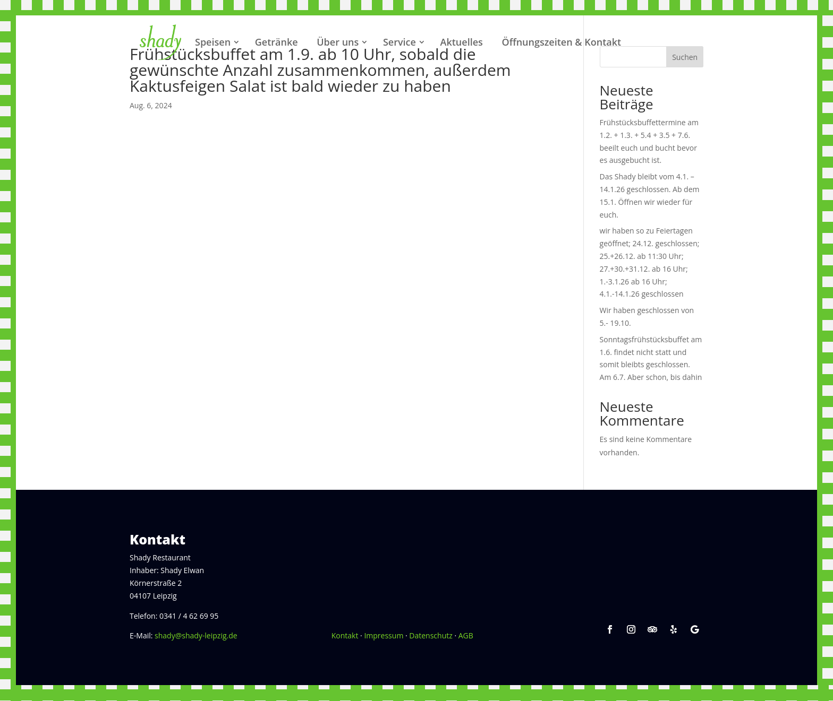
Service (399, 42)
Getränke (276, 42)
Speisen (213, 42)
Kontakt (345, 635)
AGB (465, 635)
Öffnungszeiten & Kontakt (561, 42)
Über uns (338, 42)
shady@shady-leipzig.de (196, 635)
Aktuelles (461, 42)
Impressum (383, 635)
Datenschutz (430, 635)
